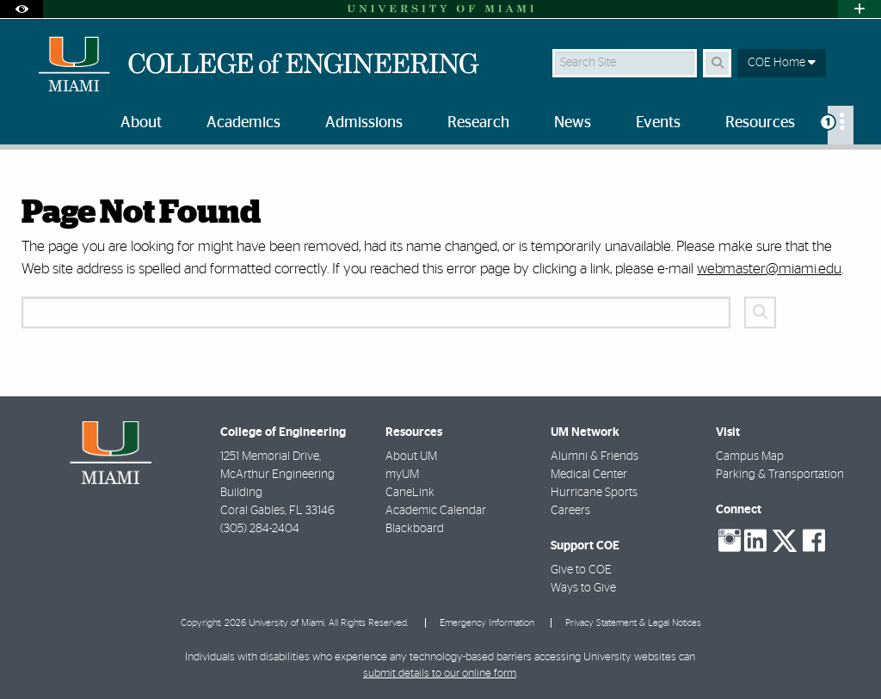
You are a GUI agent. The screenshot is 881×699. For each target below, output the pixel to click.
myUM (402, 475)
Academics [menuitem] (243, 123)
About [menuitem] (141, 123)
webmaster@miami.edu (769, 268)
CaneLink (409, 493)
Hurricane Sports (594, 493)
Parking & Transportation (780, 475)
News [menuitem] (572, 123)
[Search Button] (717, 63)
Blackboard (414, 529)
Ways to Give (583, 588)
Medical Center (589, 475)
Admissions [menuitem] (364, 123)
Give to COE (581, 570)
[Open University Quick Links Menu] (859, 9)
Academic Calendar (435, 511)
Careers (570, 511)
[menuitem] (840, 125)
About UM (411, 457)
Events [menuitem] (658, 123)
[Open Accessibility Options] (21, 9)
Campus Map (750, 457)
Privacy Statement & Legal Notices (633, 623)
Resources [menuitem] (760, 123)
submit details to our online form (439, 673)
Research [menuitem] (478, 123)
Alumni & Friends (594, 457)
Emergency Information (487, 623)
